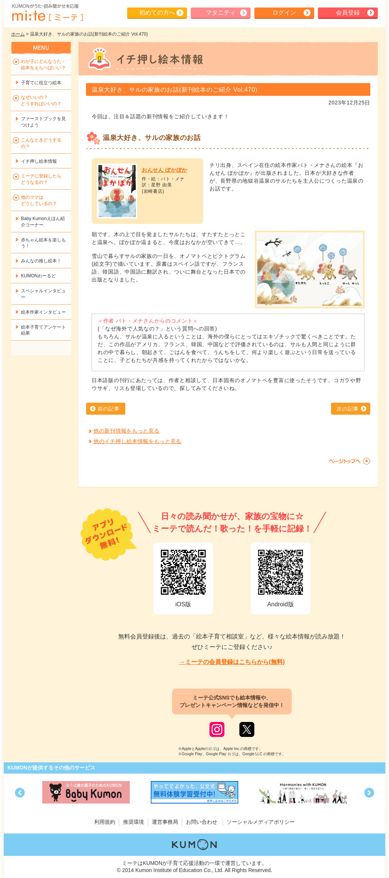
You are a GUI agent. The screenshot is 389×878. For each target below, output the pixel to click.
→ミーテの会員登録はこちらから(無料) (232, 662)
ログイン (284, 12)
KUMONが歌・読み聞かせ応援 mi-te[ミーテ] (47, 13)
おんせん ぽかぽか (164, 170)
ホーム (18, 34)
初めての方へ (157, 12)
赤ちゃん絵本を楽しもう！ (43, 243)
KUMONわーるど (38, 275)
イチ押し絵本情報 (39, 161)
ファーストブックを (43, 122)
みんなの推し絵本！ (41, 260)
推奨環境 (133, 822)
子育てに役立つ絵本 (41, 82)
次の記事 (348, 409)
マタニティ (221, 12)
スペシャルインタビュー (43, 294)
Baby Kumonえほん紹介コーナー (43, 222)
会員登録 (348, 12)
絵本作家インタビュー (43, 312)
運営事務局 (165, 822)
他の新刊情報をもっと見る (126, 431)
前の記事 (109, 409)
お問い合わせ (201, 822)
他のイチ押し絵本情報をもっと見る (137, 441)
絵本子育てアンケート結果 (43, 330)
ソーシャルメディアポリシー (261, 822)
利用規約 (104, 822)
